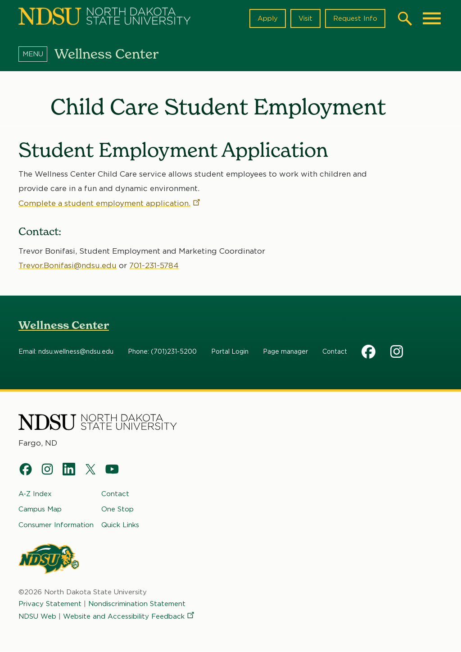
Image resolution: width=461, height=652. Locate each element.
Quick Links (120, 525)
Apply (268, 18)
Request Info (355, 18)
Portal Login (230, 352)
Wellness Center (63, 325)
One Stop (117, 509)
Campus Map (40, 509)
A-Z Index (35, 494)
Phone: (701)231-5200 (162, 352)
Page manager (285, 352)
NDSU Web (37, 616)
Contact (334, 352)
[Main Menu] (432, 18)
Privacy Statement (49, 604)
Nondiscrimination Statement (136, 604)
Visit (305, 18)
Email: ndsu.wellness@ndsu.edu (65, 352)
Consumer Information (56, 525)
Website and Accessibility (129, 616)
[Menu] (36, 53)
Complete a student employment (109, 202)
